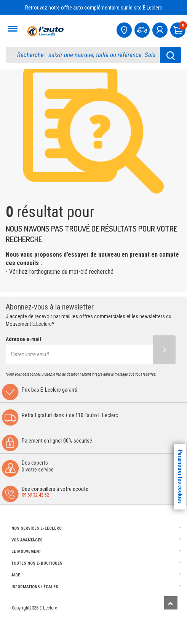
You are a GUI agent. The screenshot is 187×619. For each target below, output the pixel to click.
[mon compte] (160, 29)
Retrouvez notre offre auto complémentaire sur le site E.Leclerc (93, 8)
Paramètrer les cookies (180, 477)
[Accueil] (45, 31)
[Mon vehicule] (142, 29)
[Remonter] (170, 602)
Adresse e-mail (23, 339)
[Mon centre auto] (125, 29)
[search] (88, 55)
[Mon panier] (178, 29)
